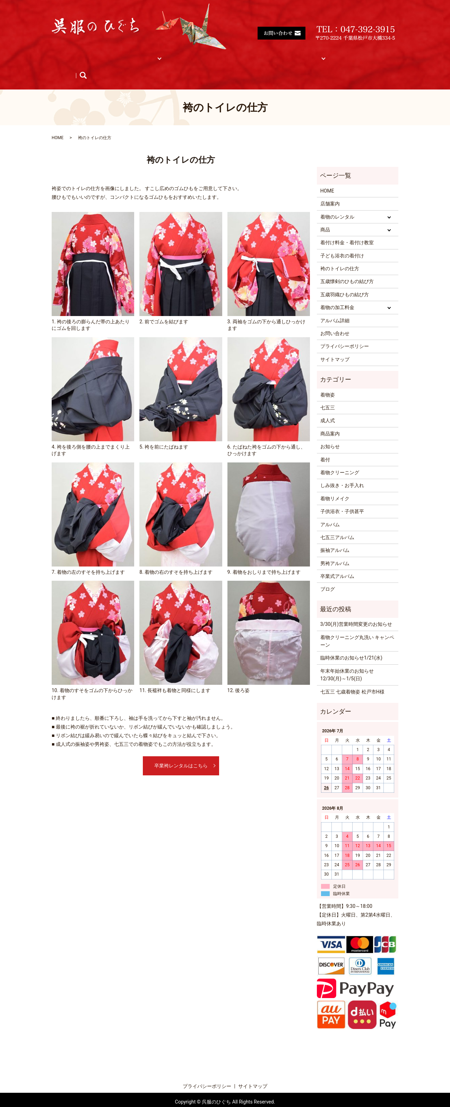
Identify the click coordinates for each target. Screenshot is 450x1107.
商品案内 (330, 420)
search (159, 65)
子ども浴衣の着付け (342, 242)
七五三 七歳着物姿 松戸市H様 (352, 678)
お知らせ (102, 65)
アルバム (350, 54)
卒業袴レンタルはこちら (181, 752)
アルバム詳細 (334, 307)
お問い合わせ (334, 320)
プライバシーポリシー (344, 333)
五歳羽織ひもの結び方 (344, 281)
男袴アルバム (334, 550)
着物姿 (327, 381)
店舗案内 (97, 54)
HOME (66, 54)
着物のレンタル (337, 203)
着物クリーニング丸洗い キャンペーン (357, 628)
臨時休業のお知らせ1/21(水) (351, 644)
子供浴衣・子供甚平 (342, 498)
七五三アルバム (337, 524)
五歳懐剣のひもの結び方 (347, 268)
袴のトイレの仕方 (339, 255)
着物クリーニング (339, 459)
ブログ (134, 65)
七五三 (327, 394)
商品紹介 (68, 65)
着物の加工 (270, 54)
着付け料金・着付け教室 (217, 54)
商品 (170, 54)
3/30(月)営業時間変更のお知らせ (356, 611)
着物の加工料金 (337, 294)
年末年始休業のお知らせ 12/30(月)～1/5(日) (347, 661)
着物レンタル (135, 54)
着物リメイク (334, 485)
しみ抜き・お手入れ (342, 472)
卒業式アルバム (337, 563)
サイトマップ (311, 54)
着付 (325, 446)
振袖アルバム (334, 537)
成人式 (327, 407)
